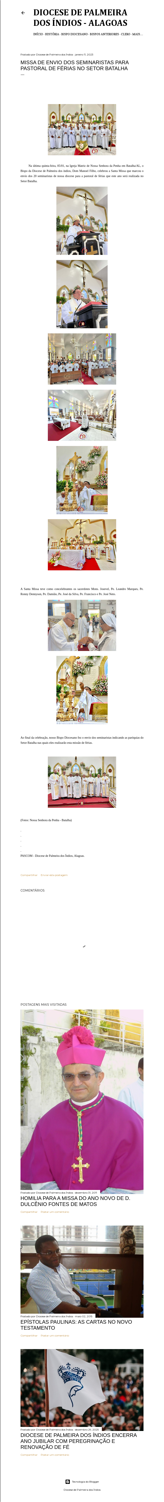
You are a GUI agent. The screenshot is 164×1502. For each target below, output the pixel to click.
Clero (125, 34)
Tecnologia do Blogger (82, 1481)
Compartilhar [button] (29, 875)
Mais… (137, 34)
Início (38, 34)
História (52, 34)
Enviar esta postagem (54, 875)
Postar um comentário (55, 1211)
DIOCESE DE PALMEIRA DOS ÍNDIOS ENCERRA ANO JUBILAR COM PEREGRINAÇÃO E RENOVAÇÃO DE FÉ (78, 1441)
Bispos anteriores (104, 34)
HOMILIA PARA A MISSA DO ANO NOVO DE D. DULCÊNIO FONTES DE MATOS (75, 1201)
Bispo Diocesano (74, 34)
